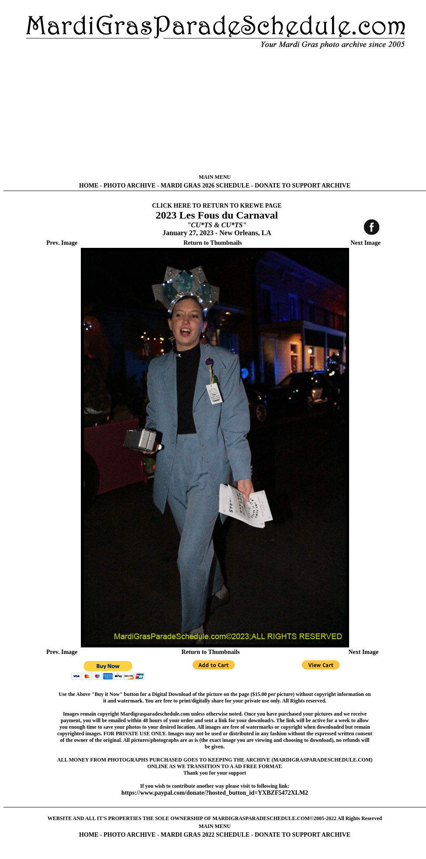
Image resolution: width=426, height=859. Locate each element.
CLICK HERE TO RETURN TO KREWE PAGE (217, 205)
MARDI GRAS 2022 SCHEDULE (205, 834)
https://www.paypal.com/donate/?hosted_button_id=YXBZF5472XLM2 (214, 792)
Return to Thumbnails (213, 243)
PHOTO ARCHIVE (130, 185)
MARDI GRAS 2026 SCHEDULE (205, 185)
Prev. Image (61, 243)
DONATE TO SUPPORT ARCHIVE (302, 185)
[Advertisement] (215, 111)
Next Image (365, 243)
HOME (88, 185)
